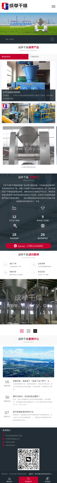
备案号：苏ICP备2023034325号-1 (40, 474)
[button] (26, 32)
